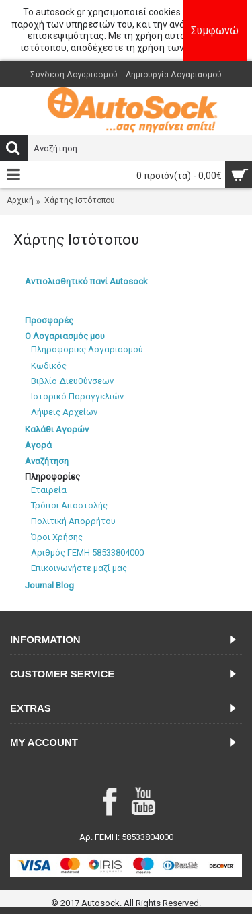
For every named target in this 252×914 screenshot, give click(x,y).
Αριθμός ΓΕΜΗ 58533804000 (87, 552)
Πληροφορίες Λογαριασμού (87, 349)
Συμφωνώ (215, 30)
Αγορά (38, 445)
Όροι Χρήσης (57, 537)
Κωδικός (49, 365)
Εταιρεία (49, 490)
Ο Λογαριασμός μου (65, 336)
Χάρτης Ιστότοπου (79, 200)
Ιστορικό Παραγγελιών (77, 396)
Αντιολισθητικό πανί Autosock (86, 281)
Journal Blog (49, 585)
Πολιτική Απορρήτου (73, 521)
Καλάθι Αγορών (57, 429)
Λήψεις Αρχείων (64, 412)
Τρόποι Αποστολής (69, 505)
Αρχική (20, 200)
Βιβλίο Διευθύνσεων (72, 381)
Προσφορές (49, 320)
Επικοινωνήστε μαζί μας (79, 568)
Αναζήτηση (47, 461)
